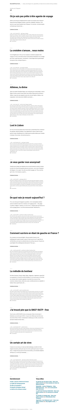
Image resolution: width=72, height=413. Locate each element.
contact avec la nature (16, 292)
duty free (14, 71)
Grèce (16, 37)
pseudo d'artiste (32, 185)
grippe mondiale (27, 218)
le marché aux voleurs (31, 146)
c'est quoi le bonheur (31, 291)
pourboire (26, 112)
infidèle (14, 295)
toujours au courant (35, 366)
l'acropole (27, 108)
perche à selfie (33, 75)
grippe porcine (32, 218)
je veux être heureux (28, 295)
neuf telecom (39, 329)
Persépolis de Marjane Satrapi (17, 387)
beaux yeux (30, 251)
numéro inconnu (12, 330)
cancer (22, 216)
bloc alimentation (15, 328)
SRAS (17, 222)
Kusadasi (37, 72)
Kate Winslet (33, 72)
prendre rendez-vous (18, 330)
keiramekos (23, 108)
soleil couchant (25, 113)
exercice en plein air (35, 294)
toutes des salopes (16, 299)
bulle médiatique (16, 362)
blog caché (30, 180)
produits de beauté (29, 221)
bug (19, 328)
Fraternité (17, 254)
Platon (35, 296)
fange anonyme (25, 183)
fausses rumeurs (31, 183)
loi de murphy (17, 255)
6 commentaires (13, 188)
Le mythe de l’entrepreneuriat (17, 383)
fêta (10, 108)
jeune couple (29, 72)
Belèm (21, 143)
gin (32, 145)
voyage (14, 39)
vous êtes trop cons (37, 260)
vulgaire (28, 299)
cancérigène (34, 362)
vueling (23, 39)
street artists (21, 150)
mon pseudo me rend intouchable (36, 184)
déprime (27, 292)
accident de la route (14, 216)
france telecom (12, 329)
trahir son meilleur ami (23, 299)
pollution (39, 75)
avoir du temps (27, 68)
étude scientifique (39, 217)
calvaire (21, 328)
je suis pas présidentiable (28, 254)
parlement (24, 110)
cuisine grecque (39, 105)
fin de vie (41, 328)
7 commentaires (13, 223)
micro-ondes (22, 365)
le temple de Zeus (15, 109)
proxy (29, 185)
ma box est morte (30, 329)
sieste (32, 38)
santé (39, 221)
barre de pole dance (40, 34)
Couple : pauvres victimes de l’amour (19, 381)
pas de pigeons (36, 110)
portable (24, 221)
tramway (34, 150)
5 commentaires (13, 152)
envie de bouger (22, 145)
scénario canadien (20, 259)
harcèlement (36, 183)
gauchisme (41, 71)
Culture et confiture (24, 214)
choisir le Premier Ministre (22, 252)
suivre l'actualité (36, 113)
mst (36, 365)
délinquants (34, 181)
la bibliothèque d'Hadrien (33, 108)
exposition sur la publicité (24, 363)
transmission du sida (21, 222)
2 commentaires (13, 41)
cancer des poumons (33, 216)
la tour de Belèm (21, 146)
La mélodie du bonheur (21, 271)
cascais (11, 145)
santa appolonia (12, 150)
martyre (11, 296)
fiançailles (14, 254)
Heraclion (24, 72)
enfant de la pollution (25, 294)
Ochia (14, 75)
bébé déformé (25, 361)
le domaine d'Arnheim (34, 295)
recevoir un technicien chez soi (29, 330)
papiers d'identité (22, 185)
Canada (11, 252)
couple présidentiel (16, 181)
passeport (19, 75)
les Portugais (22, 147)
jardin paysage (22, 295)
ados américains (13, 68)
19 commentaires (14, 333)
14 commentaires (14, 116)
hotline (26, 329)
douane (11, 71)
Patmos (23, 75)
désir (41, 70)
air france (18, 34)
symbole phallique (29, 150)
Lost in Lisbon (17, 125)
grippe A (17, 218)
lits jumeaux (24, 74)
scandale (26, 366)
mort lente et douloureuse (31, 365)
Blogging (22, 179)
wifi (25, 39)
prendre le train (15, 113)
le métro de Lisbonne (38, 146)
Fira (28, 71)
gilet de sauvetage (13, 72)
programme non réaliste (27, 258)
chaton (19, 70)
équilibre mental (20, 183)
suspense (24, 150)
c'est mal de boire (22, 362)
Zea (32, 114)
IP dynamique (40, 183)
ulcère (14, 367)
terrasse (34, 38)
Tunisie (11, 39)
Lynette (40, 295)
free (15, 329)
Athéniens (28, 105)
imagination (19, 108)
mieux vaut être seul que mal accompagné (19, 296)
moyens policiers (12, 185)
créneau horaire (32, 328)
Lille (14, 255)
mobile (26, 365)
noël (18, 38)
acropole (12, 105)
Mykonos (38, 74)
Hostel (35, 145)
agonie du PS (21, 251)
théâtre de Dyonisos (13, 114)
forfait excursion (36, 71)
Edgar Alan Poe (15, 294)
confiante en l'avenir (30, 252)
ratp (23, 330)
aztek (31, 105)
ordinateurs (15, 366)
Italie (21, 37)
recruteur (36, 185)
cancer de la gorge (29, 362)
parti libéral (29, 256)
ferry (10, 37)
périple (20, 38)
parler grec (28, 110)
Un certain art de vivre (20, 342)
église (17, 71)
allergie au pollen (26, 34)
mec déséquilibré (27, 184)
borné (27, 291)
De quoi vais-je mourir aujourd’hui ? (27, 197)
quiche (22, 38)
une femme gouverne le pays (28, 260)
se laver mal (30, 366)
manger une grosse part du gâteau (26, 255)
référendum (40, 258)
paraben (15, 221)
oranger (41, 147)
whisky (32, 76)
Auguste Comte (19, 291)
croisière (35, 105)
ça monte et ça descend (38, 143)
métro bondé (37, 109)
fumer (14, 218)
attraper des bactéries (19, 361)
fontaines (30, 145)
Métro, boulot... (26, 290)
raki (19, 113)
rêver (24, 38)
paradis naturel (29, 296)
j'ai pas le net (22, 254)
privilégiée (21, 258)
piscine (37, 75)
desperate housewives (36, 292)
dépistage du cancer (33, 217)
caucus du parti (15, 252)
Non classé (23, 104)
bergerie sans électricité (32, 361)
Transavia (41, 38)
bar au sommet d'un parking (15, 143)
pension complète (27, 75)
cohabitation (23, 70)
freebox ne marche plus (20, 329)
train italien (38, 38)
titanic (19, 76)
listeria (19, 365)
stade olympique (30, 113)
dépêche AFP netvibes (15, 363)
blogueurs (37, 180)
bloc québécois (40, 251)
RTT (14, 332)
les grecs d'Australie (16, 74)
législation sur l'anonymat (20, 184)
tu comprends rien (27, 332)
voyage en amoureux (18, 39)
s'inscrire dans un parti (13, 259)
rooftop (21, 113)
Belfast (24, 143)
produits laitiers (34, 221)
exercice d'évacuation (24, 71)
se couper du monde (27, 259)
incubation (36, 218)
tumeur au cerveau (28, 222)
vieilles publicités (22, 367)
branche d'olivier (32, 68)
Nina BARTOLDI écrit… (15, 3)
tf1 (42, 185)
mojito (36, 74)
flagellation (31, 71)
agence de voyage (14, 34)
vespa (37, 150)
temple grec (41, 113)
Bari (35, 34)
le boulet (26, 146)
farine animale (35, 363)
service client (20, 332)
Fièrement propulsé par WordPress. (23, 409)
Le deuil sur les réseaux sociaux (18, 389)
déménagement (37, 328)
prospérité (38, 296)
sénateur (40, 185)
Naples (16, 38)
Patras (40, 110)
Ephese (19, 71)
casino (11, 70)
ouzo (21, 110)
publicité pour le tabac (20, 366)
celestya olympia (15, 70)
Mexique (31, 37)
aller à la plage (21, 105)
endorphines (20, 294)
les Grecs (19, 109)
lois (20, 255)
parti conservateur (24, 256)
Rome (27, 38)
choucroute (36, 291)
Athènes (33, 34)
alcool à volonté (19, 68)
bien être (37, 361)
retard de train (36, 330)
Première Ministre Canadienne (15, 258)
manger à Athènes (31, 109)
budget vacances (38, 68)
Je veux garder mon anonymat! (25, 162)
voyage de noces (28, 76)
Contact (31, 409)
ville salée (28, 114)
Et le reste (22, 290)
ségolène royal (33, 259)
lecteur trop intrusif (13, 184)
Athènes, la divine (18, 87)
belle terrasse (27, 143)
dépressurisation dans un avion (35, 70)
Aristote (15, 291)
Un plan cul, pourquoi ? (16, 385)
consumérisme (27, 70)
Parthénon (31, 110)
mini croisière (35, 37)
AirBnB (22, 34)
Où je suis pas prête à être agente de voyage (31, 16)
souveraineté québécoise (16, 260)
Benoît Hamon (35, 251)
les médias (15, 365)
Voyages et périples (25, 33)
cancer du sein (39, 216)
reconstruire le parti (35, 258)
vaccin (32, 222)
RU (37, 221)
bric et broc (32, 143)
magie (27, 109)
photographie (20, 112)
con (39, 291)
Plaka (23, 112)
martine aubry (35, 255)
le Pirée (40, 72)
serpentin (16, 332)
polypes (21, 221)
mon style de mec (37, 147)
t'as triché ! (22, 260)
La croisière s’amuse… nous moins (27, 50)
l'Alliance (34, 254)
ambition (30, 34)
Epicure (30, 294)
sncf (23, 332)
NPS (20, 256)
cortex (22, 292)
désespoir (30, 292)
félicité (40, 294)
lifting (20, 74)
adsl (11, 328)
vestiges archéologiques (23, 114)
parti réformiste (33, 256)
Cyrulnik (24, 292)
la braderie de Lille (16, 146)
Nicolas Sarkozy (16, 256)
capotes (11, 217)
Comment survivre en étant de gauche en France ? (34, 233)
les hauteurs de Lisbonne (16, 147)
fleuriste (13, 37)
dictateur (41, 292)
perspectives (15, 112)
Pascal (33, 296)
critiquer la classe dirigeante (23, 181)
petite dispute (38, 256)
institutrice (18, 37)
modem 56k (35, 329)
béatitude (23, 291)
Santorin (14, 76)
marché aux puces (31, 147)
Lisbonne (26, 147)
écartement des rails (16, 145)
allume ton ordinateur (14, 180)
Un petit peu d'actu (30, 214)
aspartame (19, 216)
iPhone (37, 145)
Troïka (18, 114)
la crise (37, 254)
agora (15, 105)
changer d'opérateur (26, 328)
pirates (26, 185)
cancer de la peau (27, 216)
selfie (17, 76)
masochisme (28, 74)
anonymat (19, 180)
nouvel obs (17, 185)
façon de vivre (30, 363)
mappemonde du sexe (26, 37)
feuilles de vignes (14, 108)
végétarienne (17, 367)
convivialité (38, 362)
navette (11, 75)
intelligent (17, 295)
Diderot (11, 294)
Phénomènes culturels (33, 359)
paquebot (16, 75)
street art (16, 150)
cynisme (28, 217)
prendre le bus (30, 112)
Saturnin (29, 38)
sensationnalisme (13, 222)
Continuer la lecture (15, 29)
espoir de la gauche (36, 252)
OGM (38, 365)
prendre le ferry (35, 112)
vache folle (35, 222)
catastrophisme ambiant (17, 217)
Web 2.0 (25, 179)
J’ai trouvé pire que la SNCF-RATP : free (29, 310)
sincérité (37, 259)
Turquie (21, 76)
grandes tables (18, 72)
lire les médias (23, 109)
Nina (12, 33)
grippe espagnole (21, 218)
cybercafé (30, 181)
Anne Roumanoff (26, 251)
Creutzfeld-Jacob (24, 217)
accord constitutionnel (14, 251)
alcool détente (13, 361)
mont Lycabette (15, 110)
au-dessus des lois (25, 180)
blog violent (34, 180)
